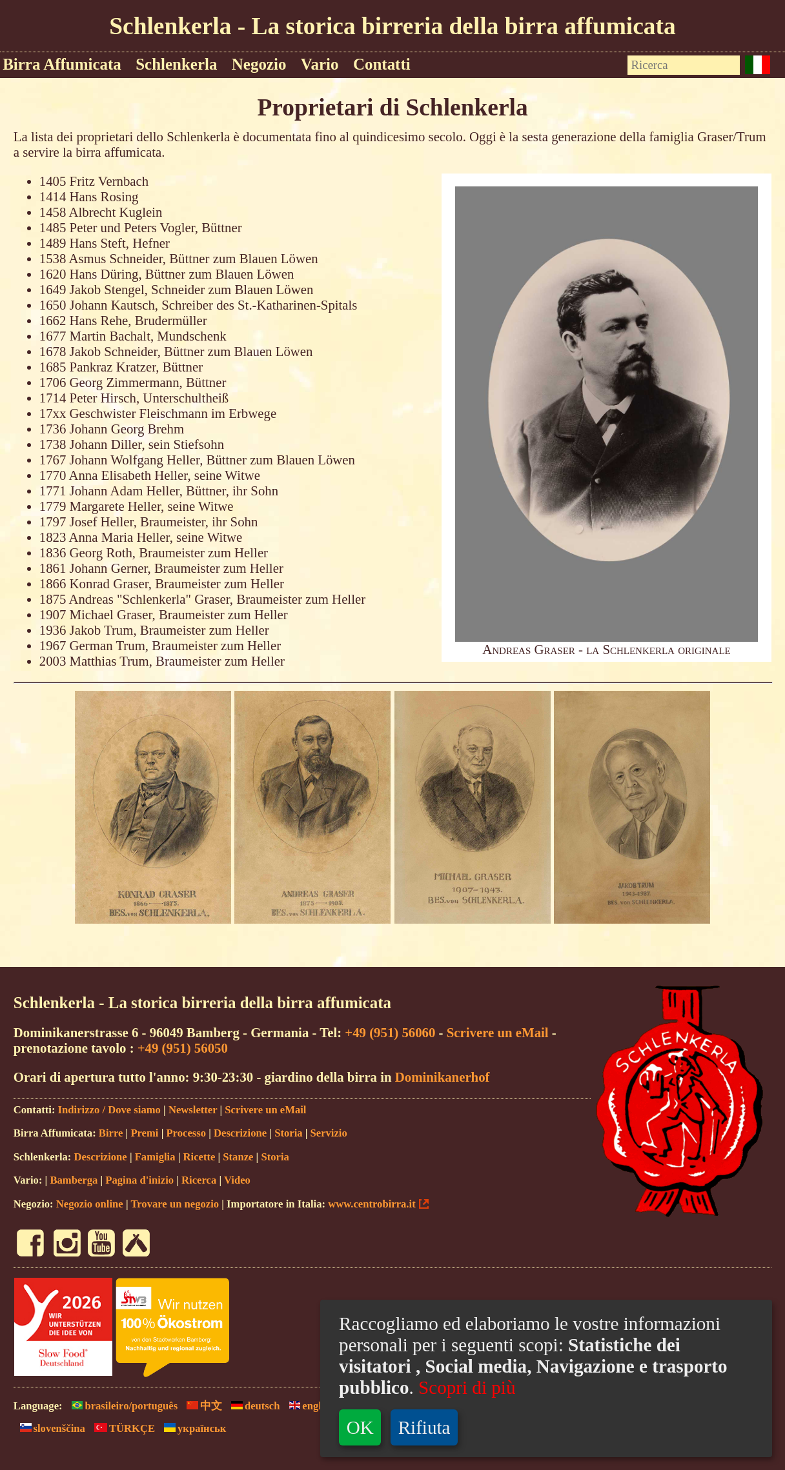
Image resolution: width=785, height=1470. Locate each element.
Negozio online (89, 1204)
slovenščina (49, 1428)
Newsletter (192, 1110)
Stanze (238, 1157)
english (309, 1406)
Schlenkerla (176, 64)
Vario (320, 64)
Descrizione (240, 1133)
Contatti (382, 64)
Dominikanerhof (442, 1076)
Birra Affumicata (62, 64)
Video (237, 1180)
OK (360, 1427)
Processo (186, 1133)
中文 (201, 1406)
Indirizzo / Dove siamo (109, 1110)
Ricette (199, 1157)
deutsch (252, 1406)
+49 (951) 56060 (390, 1032)
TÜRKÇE (121, 1428)
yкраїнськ (192, 1428)
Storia (288, 1133)
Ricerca (198, 1180)
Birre (111, 1133)
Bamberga (73, 1180)
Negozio (259, 64)
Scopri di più (466, 1387)
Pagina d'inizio (139, 1180)
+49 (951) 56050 (183, 1047)
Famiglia (155, 1157)
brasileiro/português (121, 1406)
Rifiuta (424, 1427)
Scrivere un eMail (498, 1032)
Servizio (329, 1133)
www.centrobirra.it (371, 1204)
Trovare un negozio (174, 1204)
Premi (144, 1133)
